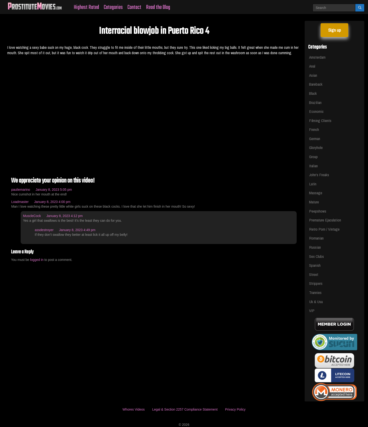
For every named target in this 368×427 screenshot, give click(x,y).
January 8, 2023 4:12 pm (64, 216)
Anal (312, 66)
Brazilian (315, 102)
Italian (313, 165)
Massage (315, 192)
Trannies (315, 292)
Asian (313, 75)
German (314, 138)
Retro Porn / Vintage (324, 229)
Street (313, 274)
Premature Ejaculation (325, 220)
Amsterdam (317, 57)
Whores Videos (134, 409)
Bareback (315, 84)
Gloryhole (316, 147)
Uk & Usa (316, 301)
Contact (134, 7)
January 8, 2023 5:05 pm (54, 189)
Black (313, 93)
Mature (314, 202)
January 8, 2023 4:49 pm (77, 230)
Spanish (315, 265)
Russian (315, 247)
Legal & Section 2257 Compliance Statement (185, 409)
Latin (312, 184)
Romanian (316, 238)
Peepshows (317, 211)
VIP (311, 310)
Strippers (315, 283)
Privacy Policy (235, 409)
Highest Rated (86, 7)
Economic (316, 111)
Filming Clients (320, 120)
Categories (113, 7)
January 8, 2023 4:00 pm (52, 202)
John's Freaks (319, 174)
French (314, 129)
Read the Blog (158, 7)
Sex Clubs (316, 256)
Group (313, 156)
